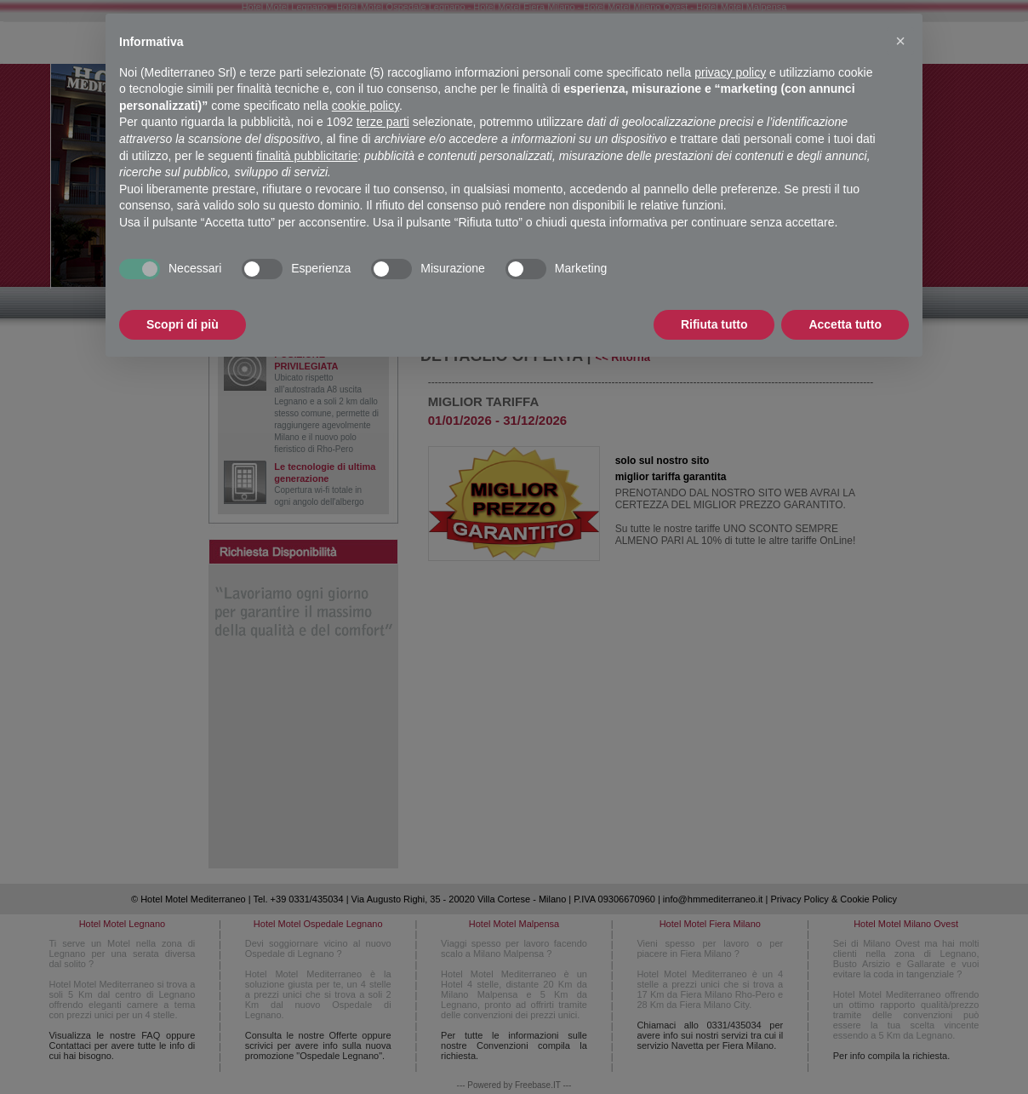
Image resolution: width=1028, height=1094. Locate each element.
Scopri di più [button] (182, 324)
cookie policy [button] (365, 105)
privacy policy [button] (730, 72)
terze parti (383, 122)
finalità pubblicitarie (306, 156)
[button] (900, 40)
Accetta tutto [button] (845, 324)
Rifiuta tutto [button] (714, 324)
